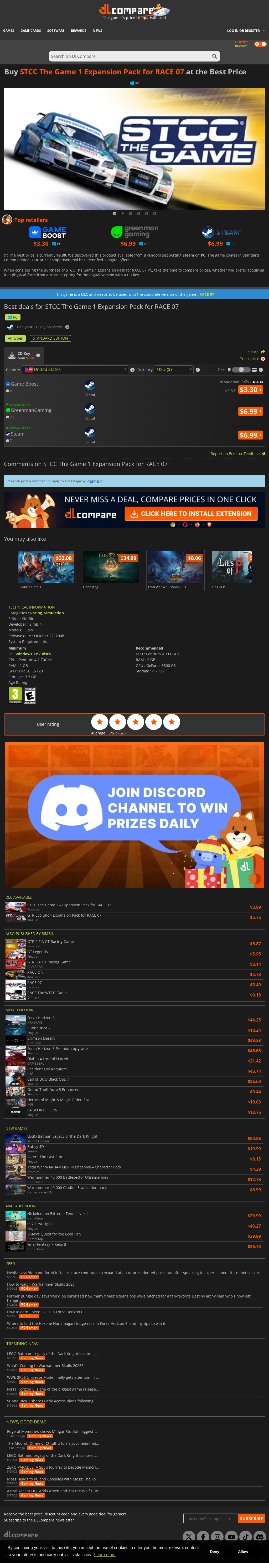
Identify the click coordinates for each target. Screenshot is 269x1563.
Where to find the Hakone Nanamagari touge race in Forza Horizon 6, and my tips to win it (86, 1323)
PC (13, 317)
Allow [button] (243, 1552)
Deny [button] (214, 1552)
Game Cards (30, 30)
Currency (145, 370)
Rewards (78, 30)
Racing (36, 612)
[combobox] (75, 369)
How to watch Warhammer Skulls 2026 (41, 1284)
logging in (94, 481)
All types (15, 338)
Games (8, 30)
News (97, 30)
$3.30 (250, 389)
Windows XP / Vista (33, 653)
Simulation (54, 612)
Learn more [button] (105, 1554)
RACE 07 (206, 294)
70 (10, 417)
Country (13, 370)
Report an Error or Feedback (238, 453)
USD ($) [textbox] (164, 369)
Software (56, 30)
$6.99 (250, 411)
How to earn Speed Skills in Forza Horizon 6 (45, 1312)
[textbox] (43, 370)
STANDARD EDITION (50, 338)
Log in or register (243, 30)
